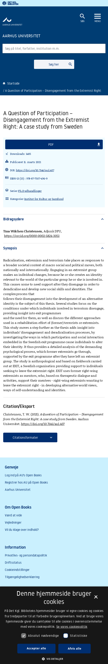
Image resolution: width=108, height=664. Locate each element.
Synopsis (54, 248)
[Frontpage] (36, 35)
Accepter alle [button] (36, 648)
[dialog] (54, 625)
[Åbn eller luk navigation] (97, 18)
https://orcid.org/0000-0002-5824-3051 (32, 235)
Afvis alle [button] (74, 648)
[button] (54, 144)
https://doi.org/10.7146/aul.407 (35, 170)
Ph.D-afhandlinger (30, 191)
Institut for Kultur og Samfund (44, 199)
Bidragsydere (54, 219)
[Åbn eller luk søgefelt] (82, 18)
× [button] (96, 598)
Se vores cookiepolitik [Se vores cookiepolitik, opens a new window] (71, 627)
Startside (11, 83)
